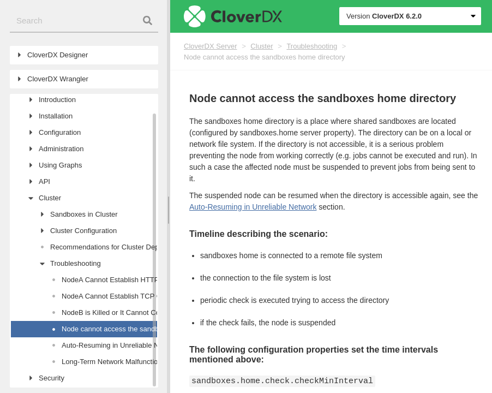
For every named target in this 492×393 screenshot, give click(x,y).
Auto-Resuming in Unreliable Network (252, 207)
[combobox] (84, 21)
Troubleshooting (311, 46)
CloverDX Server (210, 46)
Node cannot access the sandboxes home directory (264, 57)
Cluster (261, 46)
